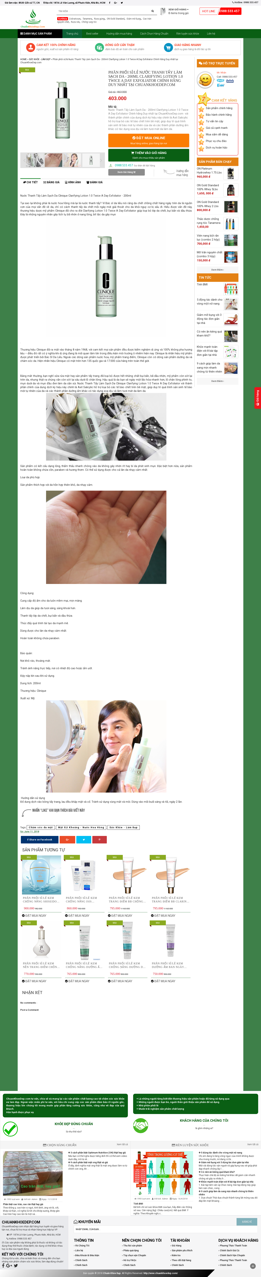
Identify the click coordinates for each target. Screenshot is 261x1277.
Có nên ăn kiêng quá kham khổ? (217, 1172)
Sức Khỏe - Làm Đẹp (39, 59)
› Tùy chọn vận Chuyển (134, 1255)
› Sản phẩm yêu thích (181, 1250)
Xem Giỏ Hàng (126, 172)
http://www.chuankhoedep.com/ (160, 1273)
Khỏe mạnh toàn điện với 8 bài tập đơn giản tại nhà (226, 1181)
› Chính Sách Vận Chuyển (232, 1255)
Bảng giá (51, 182)
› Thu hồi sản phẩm (132, 1245)
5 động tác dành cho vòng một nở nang (220, 1152)
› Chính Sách (80, 1260)
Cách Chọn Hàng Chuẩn (154, 33)
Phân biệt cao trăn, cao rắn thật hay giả (23, 1204)
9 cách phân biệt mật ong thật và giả (88, 1162)
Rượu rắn (75, 22)
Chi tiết (30, 182)
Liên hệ (211, 33)
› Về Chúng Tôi (81, 1245)
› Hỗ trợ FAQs (129, 1260)
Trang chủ (72, 33)
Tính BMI (138, 1203)
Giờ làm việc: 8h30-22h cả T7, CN (22, 3)
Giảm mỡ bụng (134, 18)
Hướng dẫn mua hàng (119, 33)
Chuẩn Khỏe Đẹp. (112, 1273)
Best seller (92, 33)
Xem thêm (217, 270)
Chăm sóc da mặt (41, 827)
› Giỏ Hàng (175, 1245)
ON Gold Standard (115, 18)
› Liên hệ (78, 1250)
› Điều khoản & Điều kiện (86, 1255)
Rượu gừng (99, 18)
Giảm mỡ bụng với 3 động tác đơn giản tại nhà (224, 1162)
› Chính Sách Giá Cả (229, 1250)
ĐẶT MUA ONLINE (148, 140)
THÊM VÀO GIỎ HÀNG (149, 155)
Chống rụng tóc (89, 22)
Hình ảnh (73, 182)
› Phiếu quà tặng (130, 1250)
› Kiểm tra (175, 1255)
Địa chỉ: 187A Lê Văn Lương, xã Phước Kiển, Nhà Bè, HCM (74, 3)
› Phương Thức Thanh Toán (233, 1245)
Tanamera (87, 18)
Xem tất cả (122, 1144)
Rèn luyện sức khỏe (187, 33)
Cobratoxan (74, 18)
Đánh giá (94, 182)
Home (23, 59)
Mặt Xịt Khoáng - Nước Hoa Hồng (81, 827)
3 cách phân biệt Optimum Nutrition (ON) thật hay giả (97, 1152)
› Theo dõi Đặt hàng (180, 1260)
